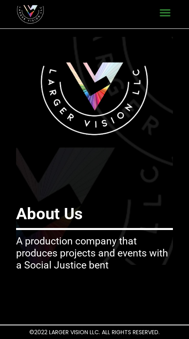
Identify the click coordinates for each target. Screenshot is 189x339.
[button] (165, 12)
